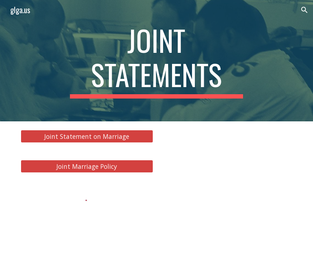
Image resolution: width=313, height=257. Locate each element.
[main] (156, 60)
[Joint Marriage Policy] (87, 166)
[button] (304, 10)
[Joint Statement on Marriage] (87, 136)
